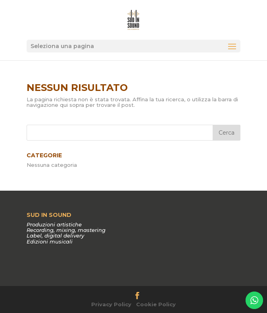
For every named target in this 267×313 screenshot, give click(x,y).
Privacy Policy (111, 304)
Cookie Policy (156, 304)
